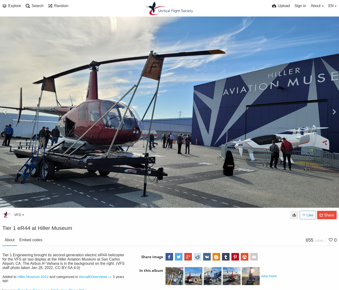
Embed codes (30, 240)
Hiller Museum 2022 (32, 277)
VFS (19, 215)
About (10, 240)
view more (269, 276)
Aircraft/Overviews (93, 277)
